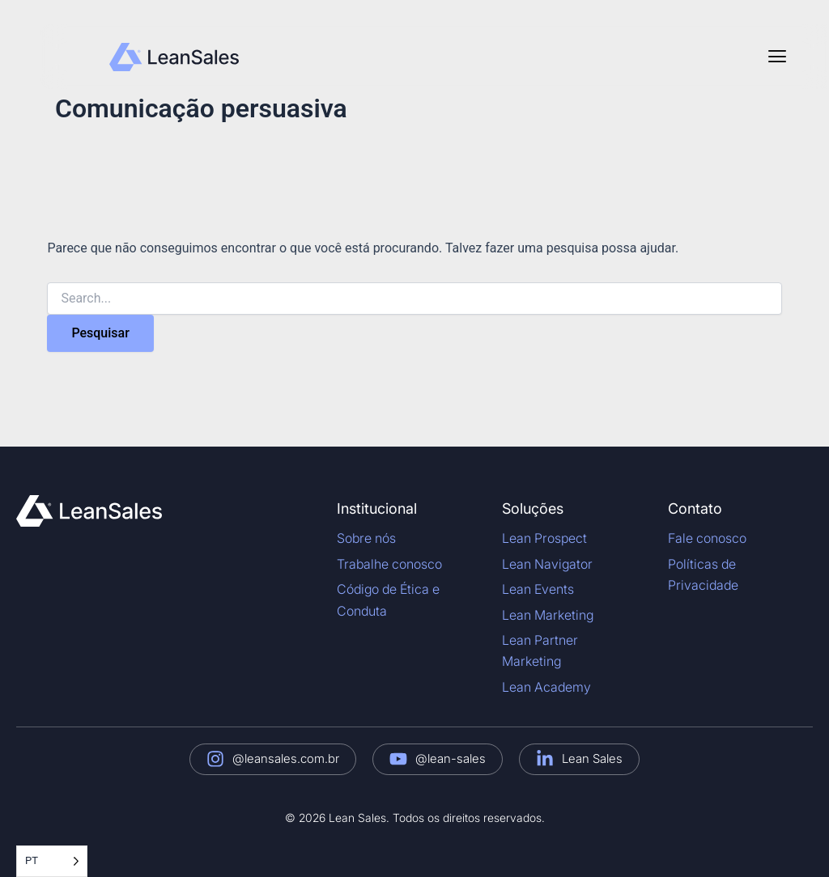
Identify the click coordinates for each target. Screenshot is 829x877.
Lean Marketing (547, 615)
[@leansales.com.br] (215, 759)
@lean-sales (450, 758)
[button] (777, 56)
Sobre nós (366, 538)
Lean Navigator (547, 564)
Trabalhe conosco (389, 564)
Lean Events (538, 589)
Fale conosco (707, 538)
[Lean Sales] (545, 759)
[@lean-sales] (398, 759)
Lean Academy (546, 687)
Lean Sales (592, 758)
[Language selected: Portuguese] (51, 861)
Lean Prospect (544, 538)
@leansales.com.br (285, 758)
